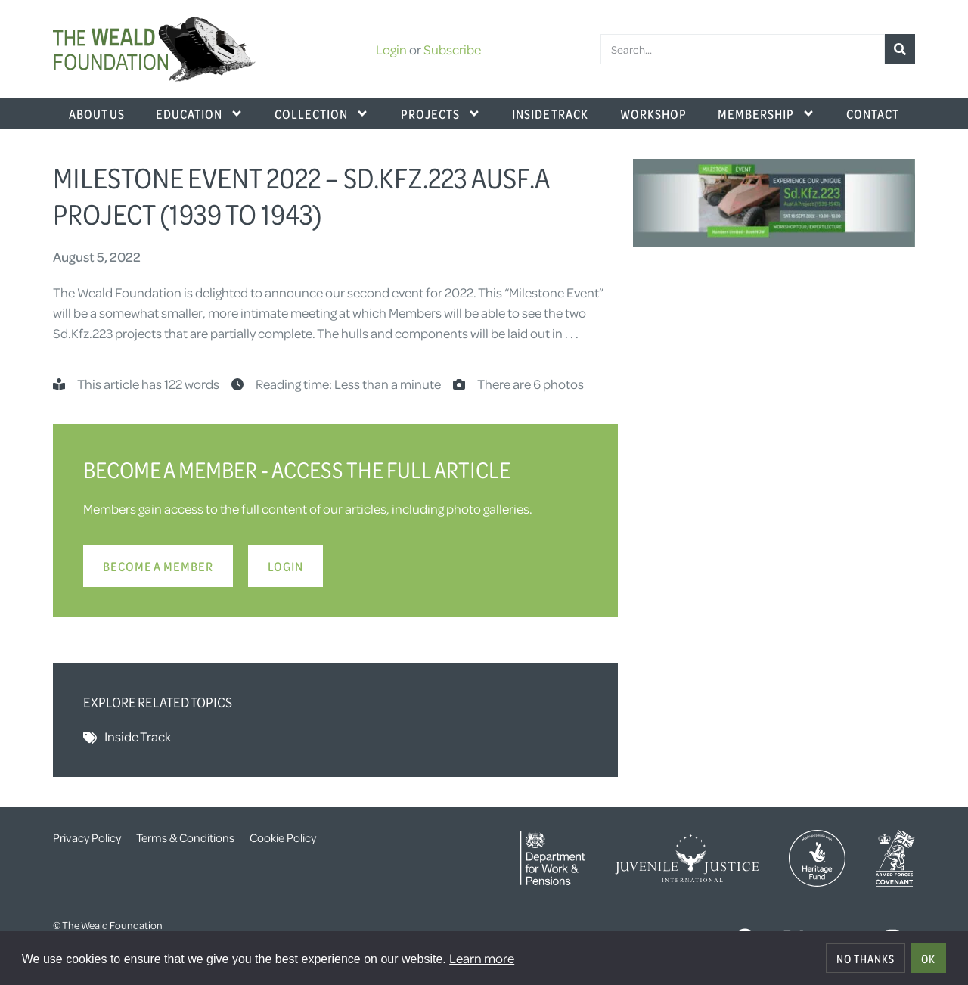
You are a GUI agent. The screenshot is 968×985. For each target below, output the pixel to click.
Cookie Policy (283, 837)
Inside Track (550, 113)
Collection (322, 113)
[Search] (900, 49)
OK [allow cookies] (928, 958)
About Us (97, 113)
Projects (441, 113)
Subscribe (452, 49)
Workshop (653, 113)
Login (391, 49)
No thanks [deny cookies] (865, 958)
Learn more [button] (481, 957)
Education (200, 113)
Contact (872, 113)
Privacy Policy (87, 837)
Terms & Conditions (185, 837)
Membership (766, 113)
